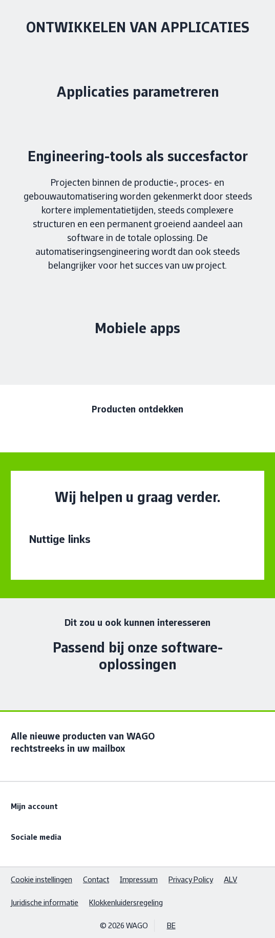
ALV (230, 879)
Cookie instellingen (41, 879)
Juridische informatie (44, 902)
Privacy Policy (190, 879)
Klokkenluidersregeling (126, 902)
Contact (96, 879)
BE (171, 925)
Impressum (139, 879)
